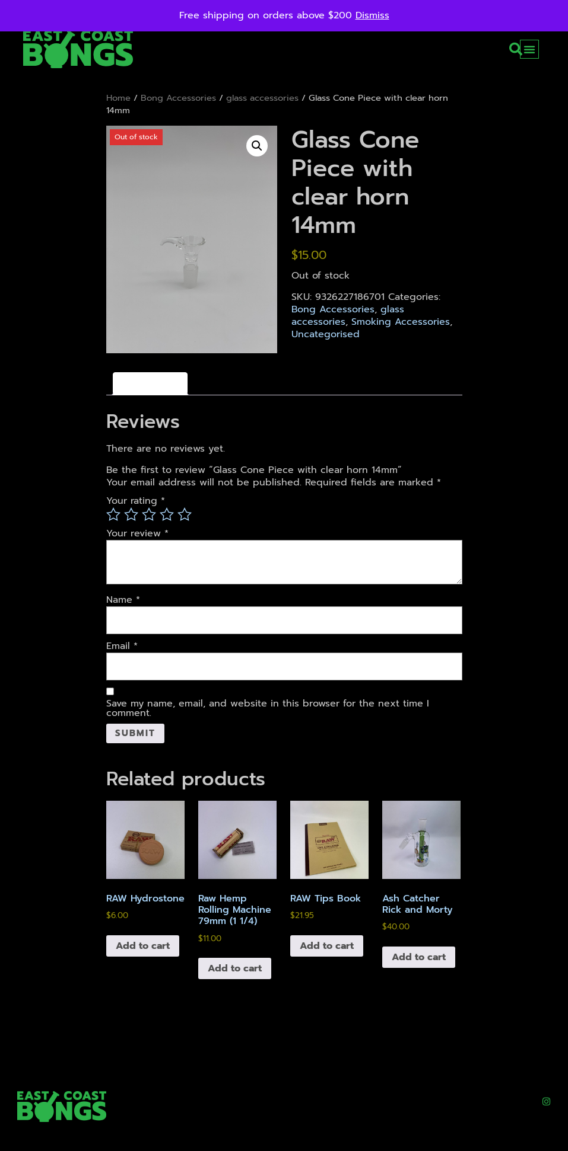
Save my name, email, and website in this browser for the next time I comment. (267, 708)
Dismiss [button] (372, 15)
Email (122, 646)
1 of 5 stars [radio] (113, 514)
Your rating (135, 501)
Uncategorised (325, 334)
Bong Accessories (178, 97)
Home (118, 97)
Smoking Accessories (400, 322)
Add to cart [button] (143, 947)
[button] (515, 49)
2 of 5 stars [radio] (131, 514)
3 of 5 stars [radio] (149, 514)
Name (123, 600)
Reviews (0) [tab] (150, 383)
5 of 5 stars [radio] (184, 514)
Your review (137, 533)
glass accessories (262, 97)
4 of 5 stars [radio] (167, 514)
